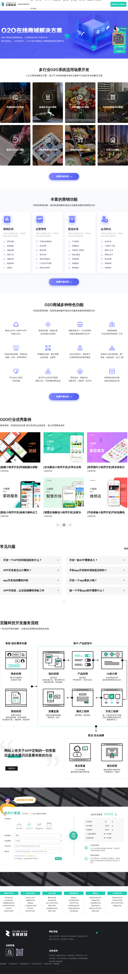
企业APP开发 (30, 893)
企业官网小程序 (74, 900)
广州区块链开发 (24, 964)
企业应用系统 (72, 958)
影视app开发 (117, 905)
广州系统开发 (47, 964)
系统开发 (81, 936)
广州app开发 (13, 964)
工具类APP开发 (117, 900)
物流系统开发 (73, 893)
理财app (95, 893)
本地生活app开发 (73, 908)
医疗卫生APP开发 (52, 903)
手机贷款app (74, 911)
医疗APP (30, 908)
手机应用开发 (95, 905)
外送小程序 (52, 893)
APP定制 (52, 961)
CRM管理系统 (83, 958)
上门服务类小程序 (30, 905)
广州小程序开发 (61, 958)
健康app (73, 897)
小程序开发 (64, 936)
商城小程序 (95, 911)
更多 (126, 549)
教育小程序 (52, 905)
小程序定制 (70, 955)
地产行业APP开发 (117, 903)
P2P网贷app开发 (73, 905)
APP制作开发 (117, 893)
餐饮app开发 (52, 897)
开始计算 (58, 858)
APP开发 (56, 936)
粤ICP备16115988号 (64, 971)
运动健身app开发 (52, 908)
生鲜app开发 (95, 900)
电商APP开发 (61, 955)
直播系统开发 (30, 900)
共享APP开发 (73, 903)
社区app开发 (52, 900)
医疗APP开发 (30, 911)
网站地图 (59, 961)
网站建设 (57, 964)
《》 (31, 856)
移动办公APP (30, 897)
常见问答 (63, 939)
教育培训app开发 (95, 897)
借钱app (30, 903)
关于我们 (33, 8)
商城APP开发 (8, 893)
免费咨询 (11, 768)
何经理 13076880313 (118, 4)
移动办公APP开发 (95, 908)
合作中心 (56, 939)
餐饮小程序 (52, 911)
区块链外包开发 (117, 897)
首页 (50, 936)
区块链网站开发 (95, 903)
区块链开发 (73, 936)
